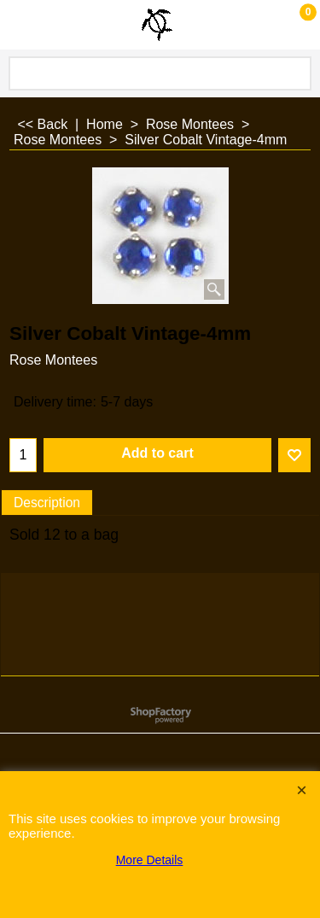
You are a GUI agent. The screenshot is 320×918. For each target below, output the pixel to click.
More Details (149, 860)
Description (47, 502)
